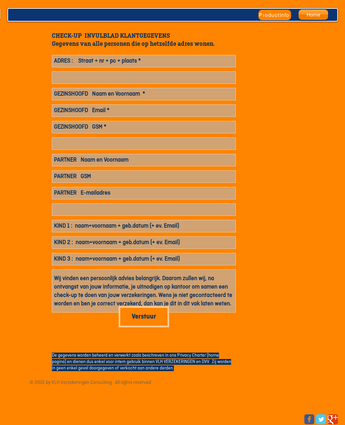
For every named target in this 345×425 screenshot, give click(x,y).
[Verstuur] (144, 316)
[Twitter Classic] (321, 419)
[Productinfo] (274, 15)
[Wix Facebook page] (309, 419)
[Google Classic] (333, 419)
